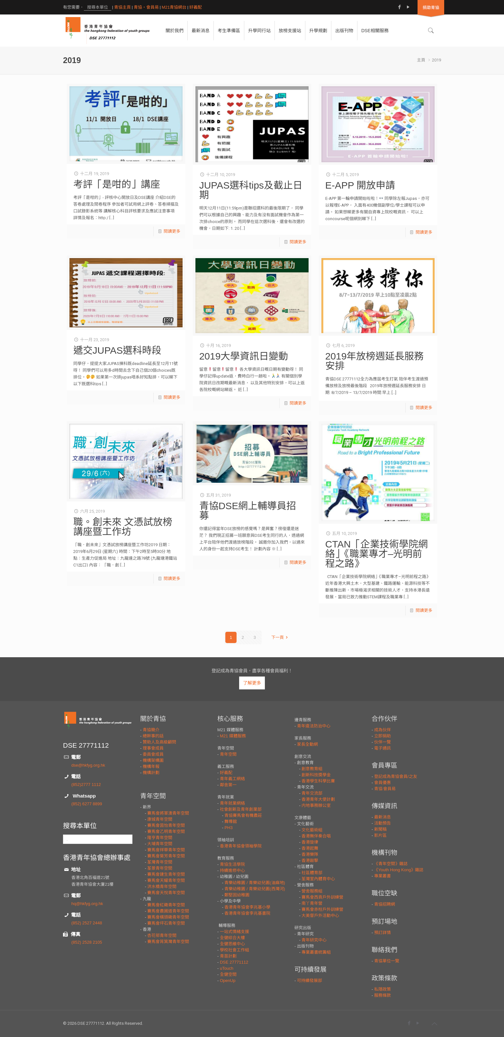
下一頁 (280, 637)
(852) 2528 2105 (86, 942)
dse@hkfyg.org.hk (88, 765)
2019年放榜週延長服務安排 (374, 361)
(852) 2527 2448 (86, 922)
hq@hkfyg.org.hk (87, 903)
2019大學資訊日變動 (243, 356)
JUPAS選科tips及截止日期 (250, 190)
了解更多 (252, 683)
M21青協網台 (174, 7)
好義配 (195, 7)
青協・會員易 (146, 7)
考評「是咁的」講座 (116, 184)
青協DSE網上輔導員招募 (247, 510)
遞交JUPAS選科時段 (117, 350)
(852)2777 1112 (86, 784)
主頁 (421, 60)
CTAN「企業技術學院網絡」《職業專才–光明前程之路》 (376, 554)
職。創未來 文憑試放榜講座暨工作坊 (122, 527)
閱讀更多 (172, 231)
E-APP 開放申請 (360, 185)
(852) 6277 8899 (86, 803)
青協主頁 (122, 7)
